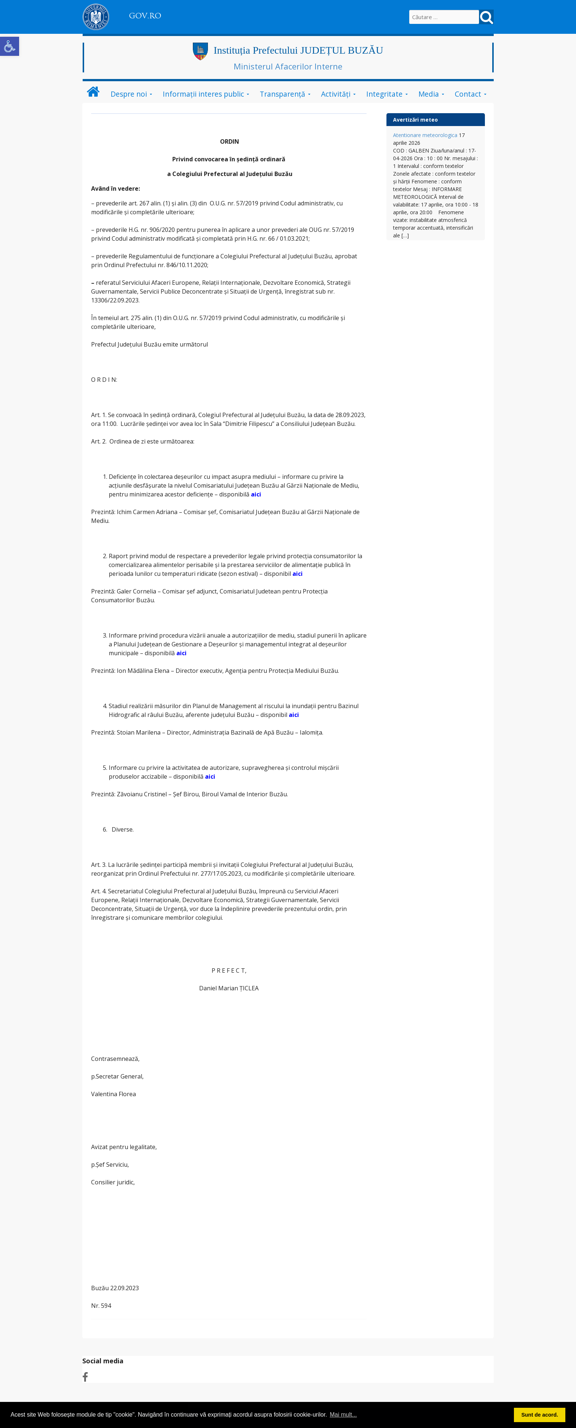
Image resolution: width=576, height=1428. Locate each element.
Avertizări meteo (415, 119)
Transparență (282, 94)
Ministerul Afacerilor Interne (288, 66)
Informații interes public (203, 94)
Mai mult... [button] (343, 1414)
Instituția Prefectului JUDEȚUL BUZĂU (298, 50)
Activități (335, 94)
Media (428, 94)
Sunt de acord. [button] (539, 1415)
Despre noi (129, 94)
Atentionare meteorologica (425, 135)
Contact (468, 94)
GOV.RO (145, 16)
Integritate (384, 94)
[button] (9, 46)
